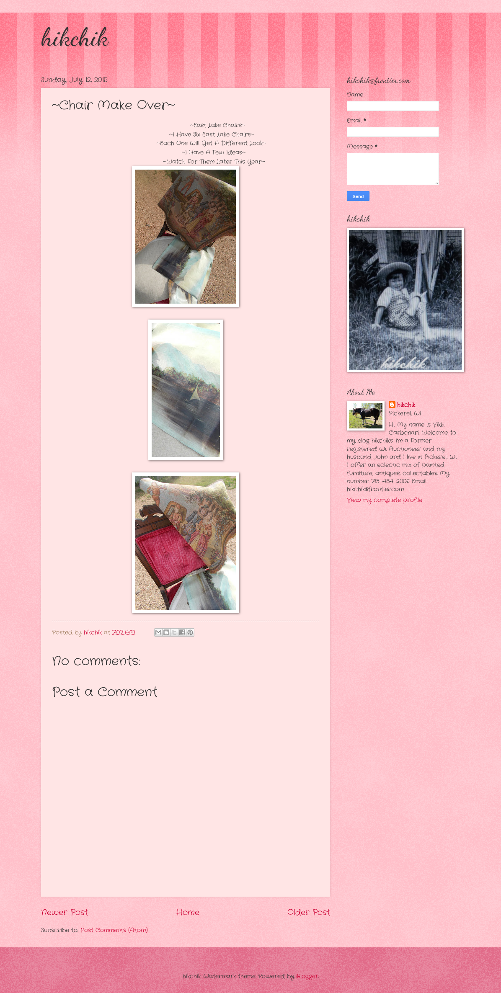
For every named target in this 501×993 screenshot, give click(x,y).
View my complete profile (384, 500)
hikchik (74, 37)
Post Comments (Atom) (114, 930)
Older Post (308, 912)
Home (187, 912)
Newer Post (64, 912)
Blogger (307, 976)
